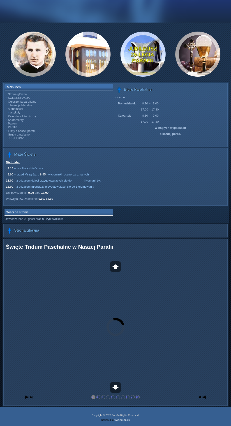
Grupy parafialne (19, 134)
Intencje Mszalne (21, 105)
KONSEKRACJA (19, 97)
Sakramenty (15, 120)
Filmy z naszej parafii (21, 131)
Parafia (12, 127)
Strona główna (17, 94)
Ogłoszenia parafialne (22, 101)
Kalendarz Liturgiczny (22, 116)
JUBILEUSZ (16, 138)
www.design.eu (122, 420)
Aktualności (15, 109)
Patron (12, 123)
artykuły (15, 112)
